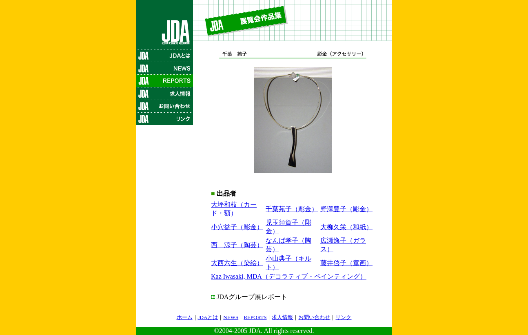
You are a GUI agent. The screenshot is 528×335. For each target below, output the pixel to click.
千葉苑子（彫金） (292, 208)
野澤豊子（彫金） (346, 208)
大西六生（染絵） (237, 262)
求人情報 (282, 317)
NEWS (230, 317)
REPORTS (255, 317)
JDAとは (208, 317)
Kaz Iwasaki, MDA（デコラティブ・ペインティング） (288, 276)
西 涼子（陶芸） (237, 244)
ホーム (185, 317)
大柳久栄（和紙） (346, 226)
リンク (343, 317)
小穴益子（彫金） (237, 226)
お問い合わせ (314, 317)
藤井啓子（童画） (346, 262)
